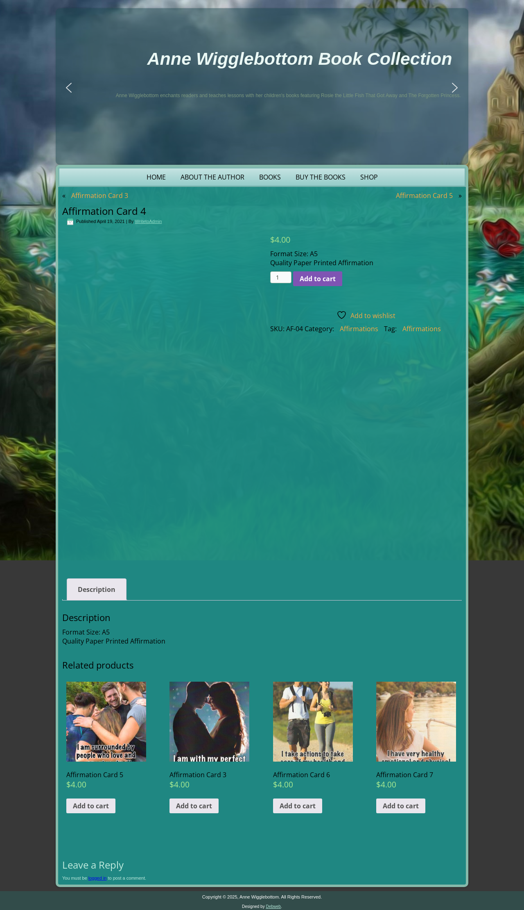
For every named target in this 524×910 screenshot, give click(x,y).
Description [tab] (96, 587)
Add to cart (318, 278)
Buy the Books (321, 177)
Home (156, 177)
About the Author (212, 177)
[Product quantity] (281, 277)
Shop (369, 177)
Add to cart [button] (91, 803)
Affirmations (359, 328)
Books (270, 177)
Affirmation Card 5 (424, 195)
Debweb (273, 904)
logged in (97, 876)
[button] (68, 87)
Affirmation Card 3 (99, 195)
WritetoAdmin (148, 221)
